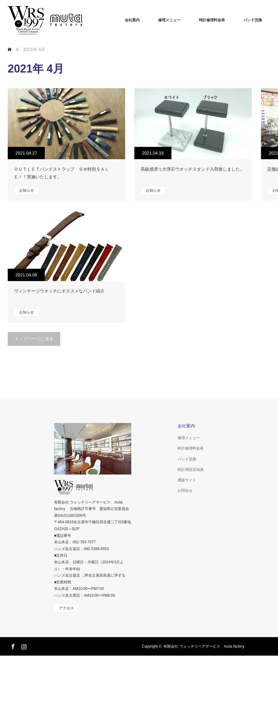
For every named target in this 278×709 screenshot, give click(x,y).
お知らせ (26, 190)
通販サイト (187, 480)
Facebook (12, 645)
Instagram (23, 645)
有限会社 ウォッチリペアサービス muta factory (203, 646)
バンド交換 (252, 20)
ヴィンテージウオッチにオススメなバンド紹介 (59, 290)
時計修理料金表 (212, 20)
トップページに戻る (34, 338)
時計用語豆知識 (191, 469)
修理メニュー (169, 20)
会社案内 (132, 20)
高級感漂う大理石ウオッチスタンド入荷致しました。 (192, 169)
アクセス (66, 608)
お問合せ (185, 490)
